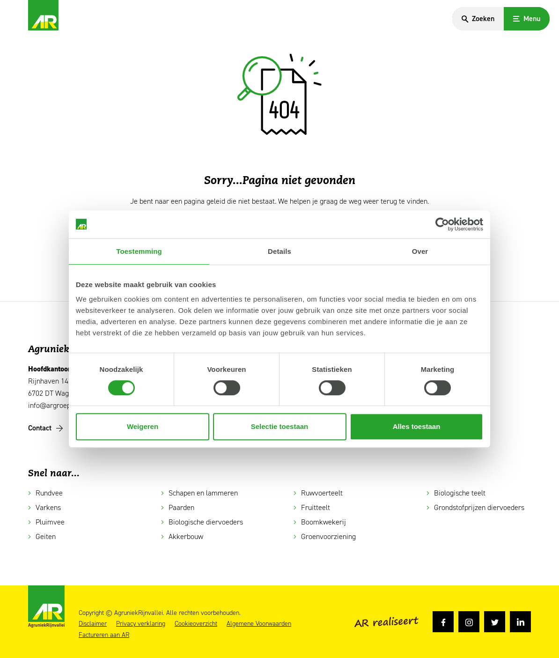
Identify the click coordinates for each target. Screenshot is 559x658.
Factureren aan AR (104, 635)
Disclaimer (93, 624)
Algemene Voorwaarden (259, 624)
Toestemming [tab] (139, 251)
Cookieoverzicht (196, 624)
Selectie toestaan (280, 426)
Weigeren (142, 426)
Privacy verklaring (140, 624)
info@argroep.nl (53, 405)
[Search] (478, 18)
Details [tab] (279, 251)
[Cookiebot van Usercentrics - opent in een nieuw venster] (442, 224)
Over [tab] (420, 251)
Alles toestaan (417, 426)
